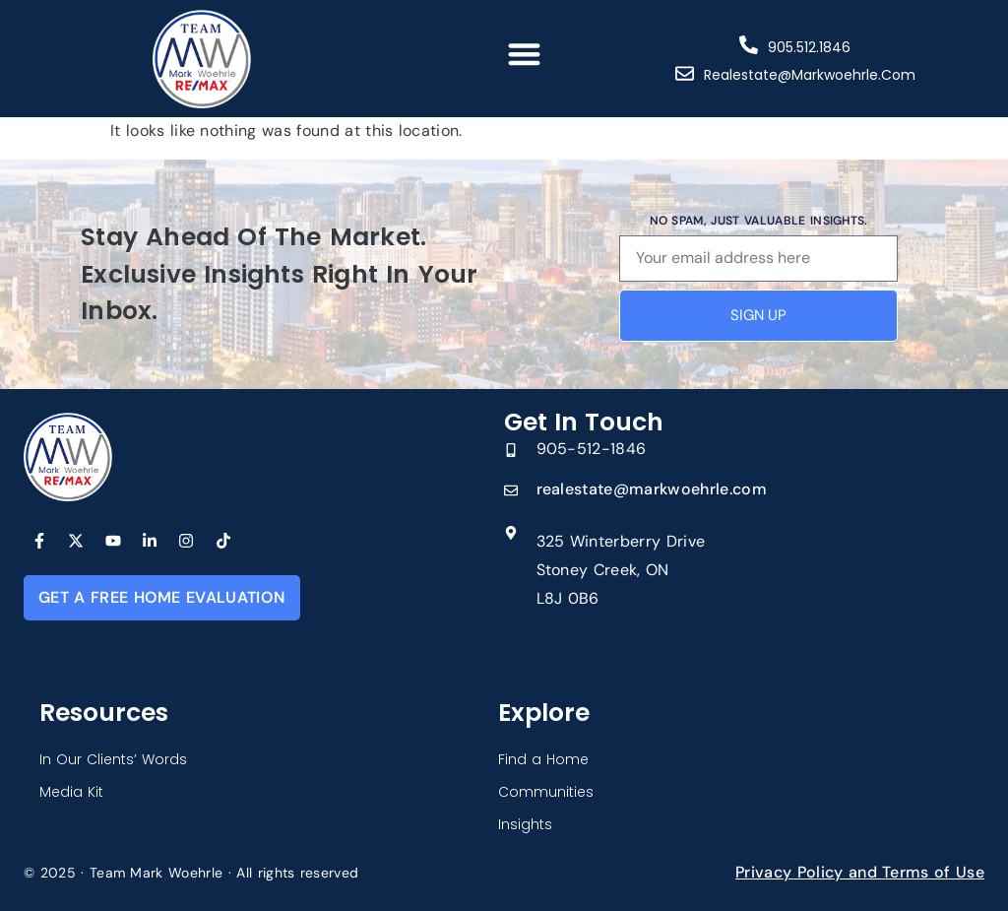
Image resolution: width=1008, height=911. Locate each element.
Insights (525, 824)
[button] (524, 54)
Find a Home (543, 759)
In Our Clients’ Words (113, 759)
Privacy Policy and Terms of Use (859, 872)
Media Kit (71, 792)
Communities (546, 792)
